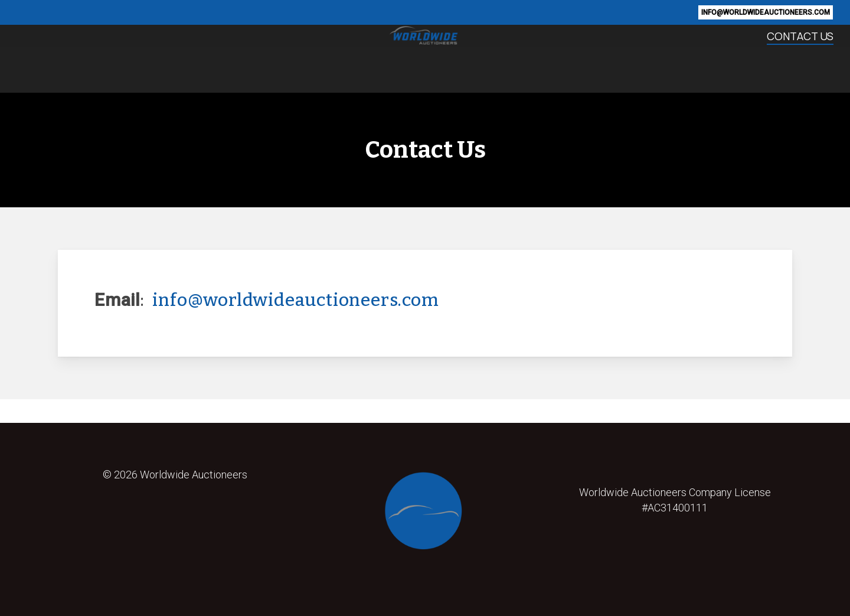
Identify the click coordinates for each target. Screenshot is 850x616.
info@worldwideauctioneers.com (295, 300)
